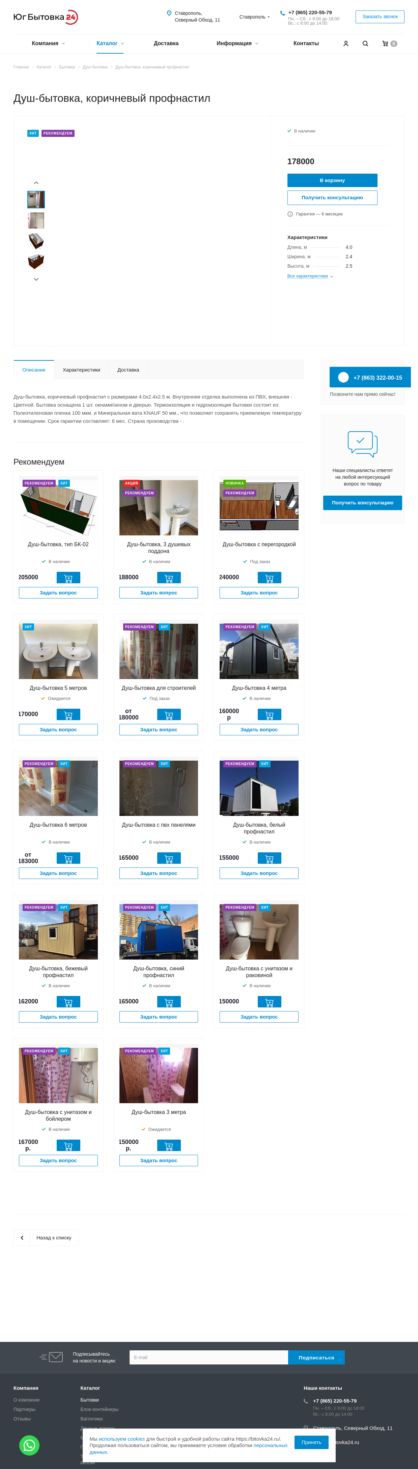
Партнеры (24, 1409)
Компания (48, 44)
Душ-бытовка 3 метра (159, 1112)
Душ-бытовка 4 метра (259, 688)
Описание (34, 370)
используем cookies (122, 1439)
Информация (237, 44)
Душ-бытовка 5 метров (58, 688)
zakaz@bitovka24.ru (336, 1442)
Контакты (306, 43)
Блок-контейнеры (100, 1409)
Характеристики (81, 370)
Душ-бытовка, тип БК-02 (58, 544)
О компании (26, 1400)
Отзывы (22, 1418)
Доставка (166, 43)
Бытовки (90, 1400)
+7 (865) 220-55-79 (310, 12)
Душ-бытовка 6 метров (58, 825)
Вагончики (92, 1418)
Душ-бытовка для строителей (159, 688)
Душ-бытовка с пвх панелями (159, 825)
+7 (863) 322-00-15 (370, 377)
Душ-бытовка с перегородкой (259, 544)
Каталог (109, 44)
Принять (312, 1442)
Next (36, 279)
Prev (36, 182)
